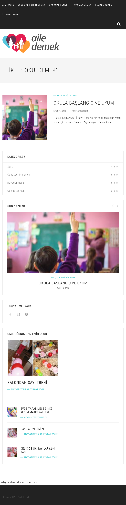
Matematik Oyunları (20, 389)
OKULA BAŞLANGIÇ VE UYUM (83, 103)
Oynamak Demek (37, 389)
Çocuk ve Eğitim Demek (67, 96)
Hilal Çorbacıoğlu (80, 110)
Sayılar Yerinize (33, 429)
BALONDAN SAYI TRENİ (27, 382)
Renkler (43, 417)
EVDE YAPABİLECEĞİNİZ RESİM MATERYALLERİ (36, 410)
